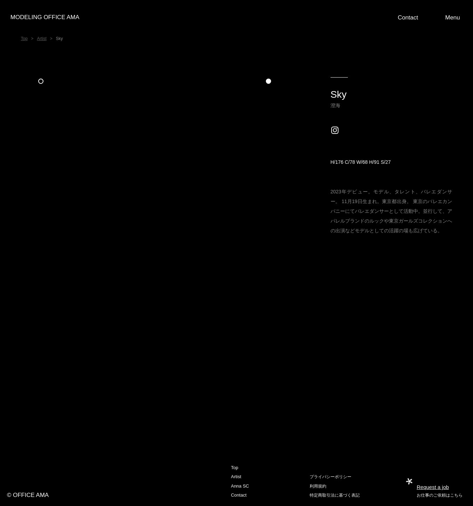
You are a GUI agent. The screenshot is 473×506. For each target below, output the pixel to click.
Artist (41, 38)
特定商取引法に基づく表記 (335, 495)
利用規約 (318, 486)
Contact (238, 495)
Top (24, 38)
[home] (236, 17)
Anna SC (240, 486)
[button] (454, 17)
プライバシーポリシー (330, 476)
